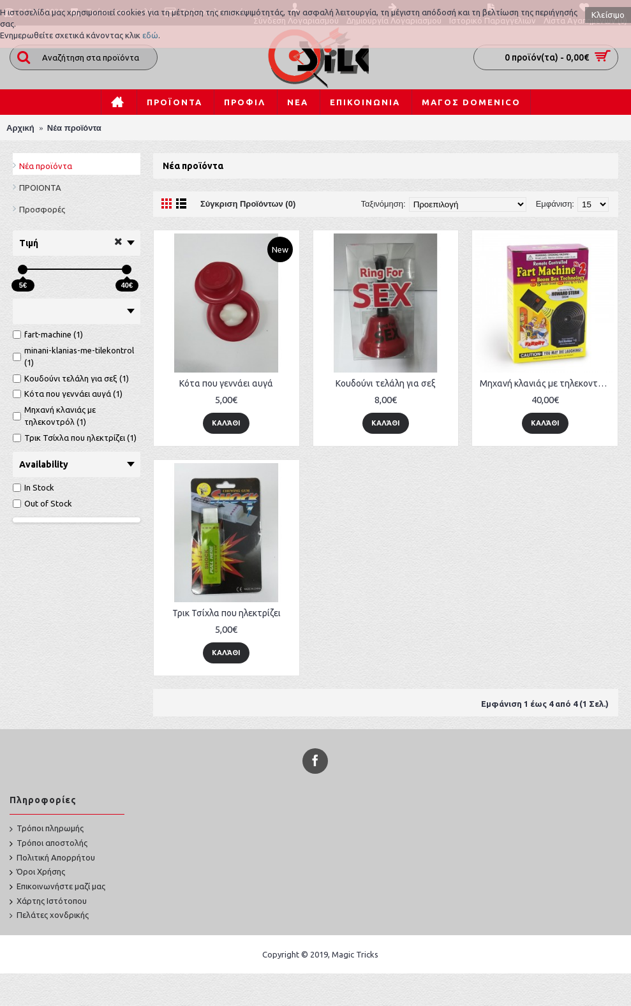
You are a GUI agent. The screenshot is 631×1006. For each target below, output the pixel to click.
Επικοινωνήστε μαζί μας (57, 887)
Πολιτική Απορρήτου (52, 858)
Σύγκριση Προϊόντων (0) (247, 204)
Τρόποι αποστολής (48, 843)
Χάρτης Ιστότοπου (48, 901)
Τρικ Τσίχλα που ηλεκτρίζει (226, 613)
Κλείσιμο (608, 15)
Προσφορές (42, 209)
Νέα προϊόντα (45, 165)
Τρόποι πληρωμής (47, 829)
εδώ (150, 35)
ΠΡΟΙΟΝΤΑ (40, 187)
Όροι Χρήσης (37, 872)
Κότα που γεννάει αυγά (226, 383)
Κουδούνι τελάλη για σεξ (386, 383)
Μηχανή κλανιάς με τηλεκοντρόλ (546, 383)
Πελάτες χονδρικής (49, 915)
